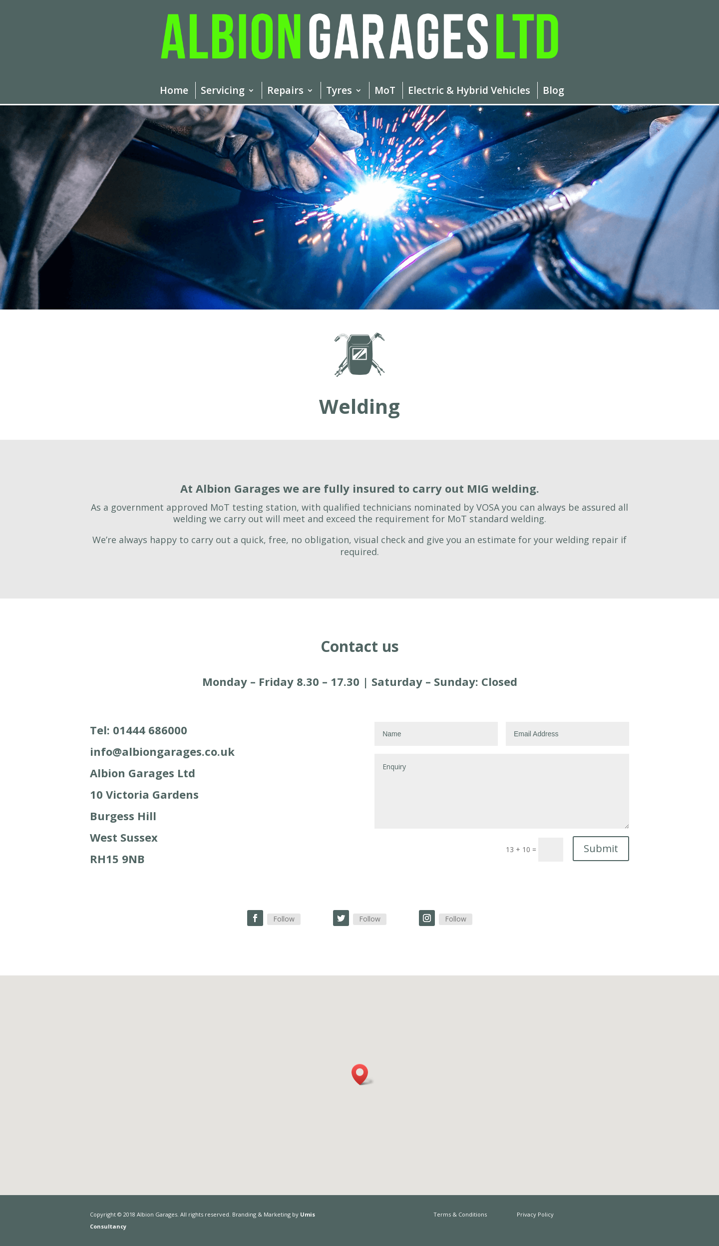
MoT (384, 92)
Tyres (339, 92)
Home (174, 92)
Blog (553, 92)
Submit (601, 848)
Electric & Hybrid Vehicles (469, 92)
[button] (363, 1074)
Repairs (285, 92)
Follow (284, 919)
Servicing (223, 92)
